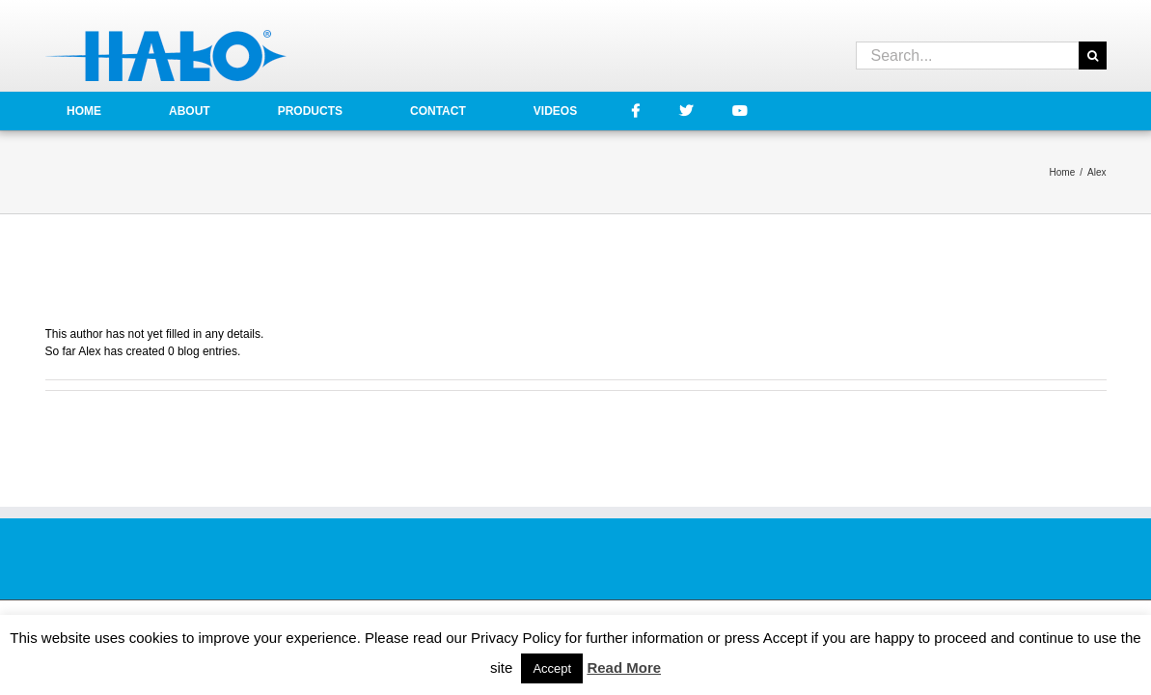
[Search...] (967, 56)
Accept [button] (552, 668)
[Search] (1093, 56)
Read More (624, 667)
